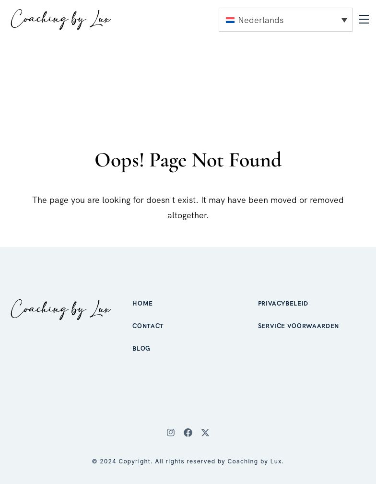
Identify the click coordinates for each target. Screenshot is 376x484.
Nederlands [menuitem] (260, 19)
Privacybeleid (283, 303)
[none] (285, 20)
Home (142, 303)
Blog (141, 348)
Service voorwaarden (298, 326)
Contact (148, 326)
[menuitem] (285, 20)
